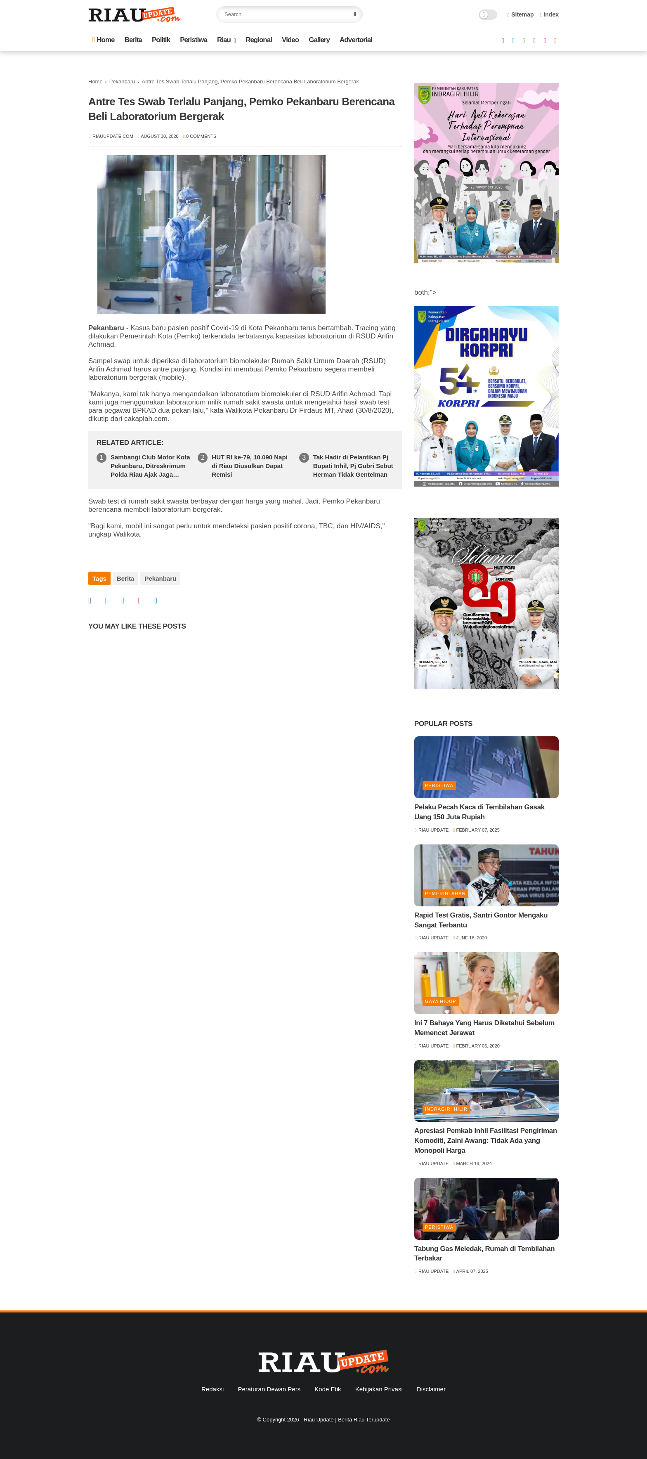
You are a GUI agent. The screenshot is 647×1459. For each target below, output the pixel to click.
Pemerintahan (445, 893)
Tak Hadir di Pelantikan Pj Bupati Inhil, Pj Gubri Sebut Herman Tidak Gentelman (353, 466)
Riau (224, 40)
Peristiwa (193, 40)
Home (103, 40)
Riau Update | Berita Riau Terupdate (347, 1419)
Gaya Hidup (440, 1001)
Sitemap (521, 14)
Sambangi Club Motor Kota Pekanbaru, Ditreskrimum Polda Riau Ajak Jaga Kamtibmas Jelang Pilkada (150, 466)
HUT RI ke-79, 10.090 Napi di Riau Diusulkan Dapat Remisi (249, 466)
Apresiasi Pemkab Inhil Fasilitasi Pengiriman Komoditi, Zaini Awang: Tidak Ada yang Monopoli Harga (485, 1140)
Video (290, 40)
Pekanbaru (122, 81)
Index (549, 14)
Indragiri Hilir (446, 1109)
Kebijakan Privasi (379, 1389)
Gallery (319, 40)
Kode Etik (327, 1389)
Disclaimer (431, 1389)
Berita (133, 40)
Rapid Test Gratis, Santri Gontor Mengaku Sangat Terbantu (481, 920)
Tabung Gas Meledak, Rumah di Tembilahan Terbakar (484, 1254)
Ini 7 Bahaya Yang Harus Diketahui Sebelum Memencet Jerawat (484, 1028)
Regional (259, 40)
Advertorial (356, 40)
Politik (161, 40)
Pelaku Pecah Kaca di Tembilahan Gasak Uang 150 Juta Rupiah (479, 812)
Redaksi (212, 1389)
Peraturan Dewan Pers (269, 1389)
